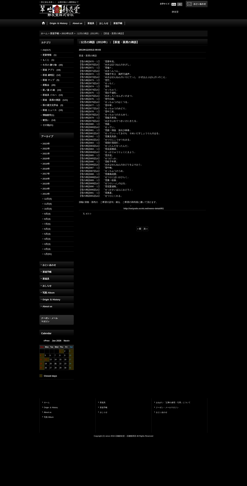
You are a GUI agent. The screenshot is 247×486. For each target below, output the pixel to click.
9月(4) (47, 213)
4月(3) (47, 239)
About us (47, 306)
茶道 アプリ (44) (52, 70)
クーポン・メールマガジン (167, 407)
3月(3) (47, 244)
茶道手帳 (47, 272)
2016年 (46, 178)
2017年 (46, 173)
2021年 (46, 153)
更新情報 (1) (49, 55)
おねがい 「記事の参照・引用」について (173, 402)
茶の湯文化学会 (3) (53, 105)
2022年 (46, 148)
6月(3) (47, 229)
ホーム (47, 402)
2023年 (46, 143)
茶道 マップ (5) (51, 80)
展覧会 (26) (49, 85)
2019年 (46, 163)
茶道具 (46, 278)
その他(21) (48, 125)
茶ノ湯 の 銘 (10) (52, 90)
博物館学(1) (48, 115)
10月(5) (48, 208)
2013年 (46, 194)
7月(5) (47, 224)
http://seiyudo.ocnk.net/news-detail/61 (144, 208)
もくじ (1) (48, 60)
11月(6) (48, 204)
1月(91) (48, 254)
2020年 (46, 158)
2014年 (46, 188)
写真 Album (49, 292)
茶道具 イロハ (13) (53, 95)
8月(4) (47, 219)
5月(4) (47, 234)
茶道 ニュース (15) (53, 110)
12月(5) (48, 199)
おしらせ (47, 286)
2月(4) (47, 249)
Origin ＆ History (51, 299)
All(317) (47, 50)
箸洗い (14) (49, 120)
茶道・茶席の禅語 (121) (55, 100)
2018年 (46, 168)
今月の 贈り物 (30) (53, 65)
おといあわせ (199, 4)
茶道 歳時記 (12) (52, 75)
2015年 (46, 183)
